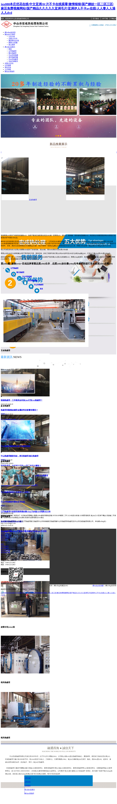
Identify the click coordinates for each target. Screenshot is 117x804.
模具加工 (17, 515)
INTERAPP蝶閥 (58, 515)
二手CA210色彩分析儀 (71, 515)
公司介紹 (12, 36)
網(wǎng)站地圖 (98, 585)
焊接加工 (10, 515)
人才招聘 (8, 69)
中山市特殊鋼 (13, 55)
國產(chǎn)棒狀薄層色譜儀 (43, 515)
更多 (41, 289)
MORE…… (4, 414)
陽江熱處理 (12, 53)
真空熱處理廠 (13, 57)
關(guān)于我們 (10, 34)
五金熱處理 (53, 199)
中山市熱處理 (13, 59)
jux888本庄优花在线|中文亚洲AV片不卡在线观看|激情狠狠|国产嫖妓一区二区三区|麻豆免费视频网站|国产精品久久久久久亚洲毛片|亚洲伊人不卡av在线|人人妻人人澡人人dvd (58, 8)
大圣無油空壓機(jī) (27, 515)
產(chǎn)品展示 (10, 47)
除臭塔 (27, 517)
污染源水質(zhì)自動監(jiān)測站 (14, 517)
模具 (10, 49)
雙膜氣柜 (4, 515)
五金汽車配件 (13, 61)
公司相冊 (8, 65)
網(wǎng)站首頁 (10, 32)
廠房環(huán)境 (14, 40)
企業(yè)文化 (13, 38)
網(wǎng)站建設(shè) (61, 585)
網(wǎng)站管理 (110, 585)
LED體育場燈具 (84, 515)
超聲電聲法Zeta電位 (37, 517)
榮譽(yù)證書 (13, 42)
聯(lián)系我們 (9, 71)
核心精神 (12, 44)
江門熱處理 (12, 51)
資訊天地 (8, 67)
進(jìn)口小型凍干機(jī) (98, 515)
